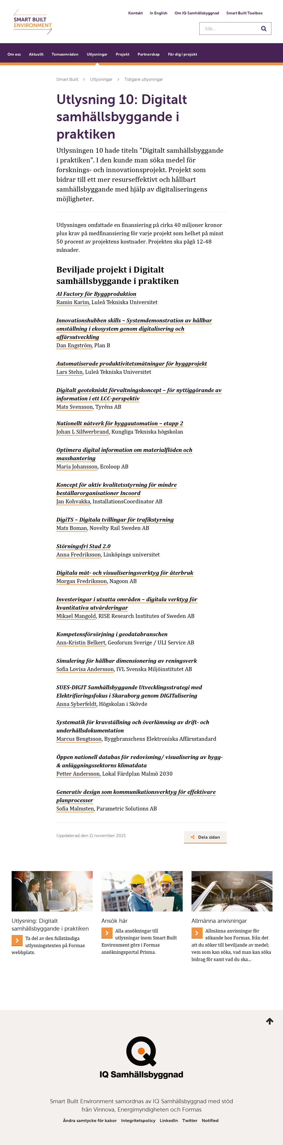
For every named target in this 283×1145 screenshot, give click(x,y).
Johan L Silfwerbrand (82, 431)
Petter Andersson (78, 773)
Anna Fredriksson (78, 554)
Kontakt (135, 13)
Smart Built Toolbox (244, 13)
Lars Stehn (69, 372)
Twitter (189, 1120)
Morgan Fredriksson (81, 581)
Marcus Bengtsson (79, 738)
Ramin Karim (72, 302)
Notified (210, 1120)
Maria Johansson (77, 466)
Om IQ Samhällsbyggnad (197, 13)
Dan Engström (74, 345)
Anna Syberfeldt (76, 704)
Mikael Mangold (76, 616)
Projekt (122, 54)
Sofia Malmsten (75, 808)
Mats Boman (71, 528)
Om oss (14, 54)
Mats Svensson (74, 406)
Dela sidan (205, 837)
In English (158, 13)
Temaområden (65, 54)
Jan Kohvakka (73, 501)
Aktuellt (36, 54)
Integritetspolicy (138, 1120)
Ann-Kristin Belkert (80, 642)
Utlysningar (97, 54)
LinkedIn (169, 1120)
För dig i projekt (182, 54)
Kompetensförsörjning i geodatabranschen (111, 634)
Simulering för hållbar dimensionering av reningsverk (126, 660)
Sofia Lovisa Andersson (85, 669)
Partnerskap (149, 54)
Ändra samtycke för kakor (90, 1120)
